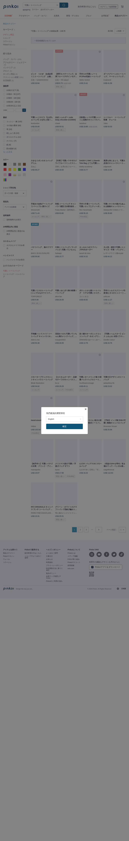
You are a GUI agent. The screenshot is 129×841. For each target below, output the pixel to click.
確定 (64, 426)
